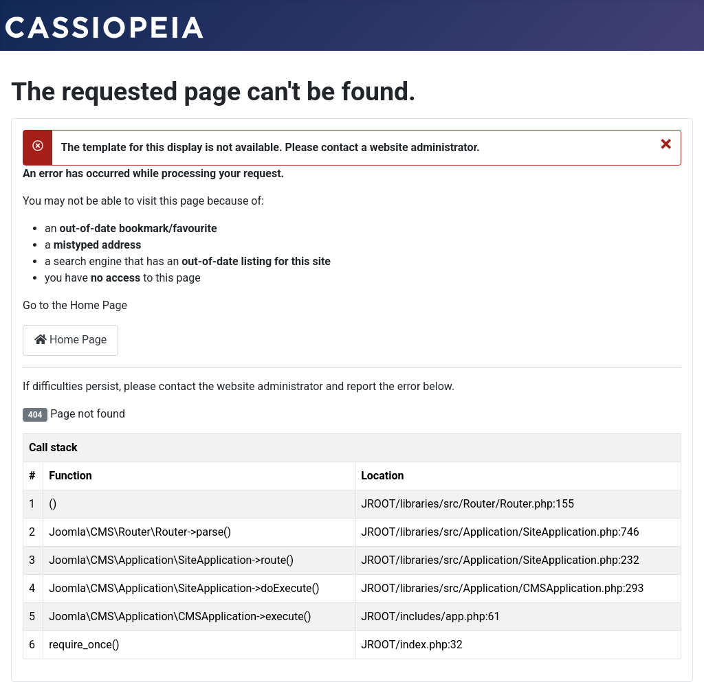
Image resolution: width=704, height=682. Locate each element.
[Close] (666, 143)
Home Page (70, 339)
